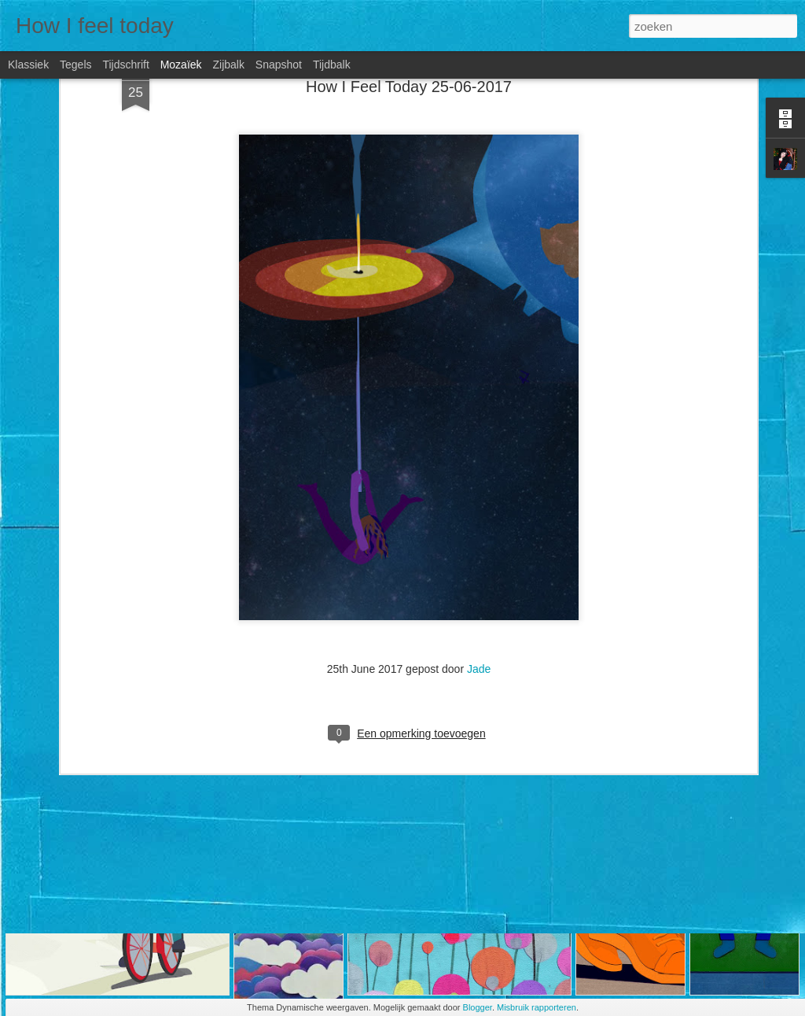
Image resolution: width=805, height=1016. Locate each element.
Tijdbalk (332, 64)
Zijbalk (228, 64)
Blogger (477, 1007)
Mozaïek (181, 64)
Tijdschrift (125, 64)
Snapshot (278, 64)
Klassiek (28, 64)
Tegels (75, 64)
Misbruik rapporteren (536, 1007)
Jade (479, 488)
